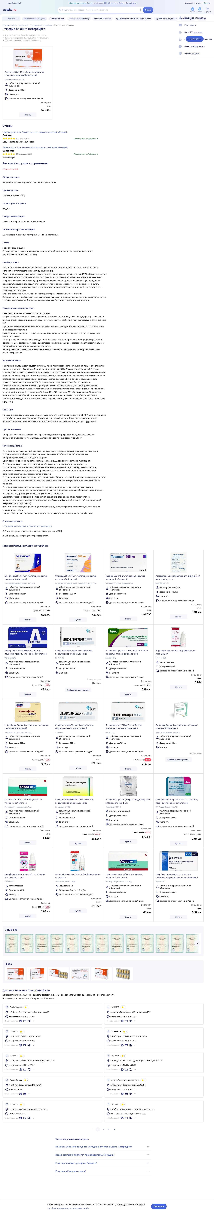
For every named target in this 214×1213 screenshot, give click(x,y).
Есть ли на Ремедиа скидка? (102, 1171)
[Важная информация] (210, 48)
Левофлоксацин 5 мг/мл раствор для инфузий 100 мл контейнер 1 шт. (127, 801)
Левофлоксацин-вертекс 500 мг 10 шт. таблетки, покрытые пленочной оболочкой (177, 876)
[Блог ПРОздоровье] (210, 34)
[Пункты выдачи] (210, 55)
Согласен (159, 1206)
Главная (6, 25)
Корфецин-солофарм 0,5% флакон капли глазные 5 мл (176, 652)
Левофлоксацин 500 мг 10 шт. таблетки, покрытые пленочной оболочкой (74, 801)
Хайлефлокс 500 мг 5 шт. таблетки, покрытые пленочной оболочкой (26, 727)
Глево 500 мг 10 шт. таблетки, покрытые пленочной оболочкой (24, 801)
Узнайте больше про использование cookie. (68, 1208)
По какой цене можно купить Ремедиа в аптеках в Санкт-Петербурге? (102, 1146)
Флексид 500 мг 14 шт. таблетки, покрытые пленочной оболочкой (75, 577)
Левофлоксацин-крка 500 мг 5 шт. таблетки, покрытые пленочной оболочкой (177, 801)
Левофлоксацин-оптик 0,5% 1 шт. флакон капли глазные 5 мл (25, 876)
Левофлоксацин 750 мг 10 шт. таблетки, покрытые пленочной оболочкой (74, 727)
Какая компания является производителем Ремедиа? (102, 1154)
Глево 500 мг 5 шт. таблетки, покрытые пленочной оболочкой (123, 876)
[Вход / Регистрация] (210, 20)
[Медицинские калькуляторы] (210, 41)
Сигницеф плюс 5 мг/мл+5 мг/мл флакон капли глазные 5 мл (78, 876)
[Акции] (192, 10)
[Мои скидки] (210, 27)
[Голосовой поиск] (140, 10)
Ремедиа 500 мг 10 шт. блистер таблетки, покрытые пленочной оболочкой (24, 74)
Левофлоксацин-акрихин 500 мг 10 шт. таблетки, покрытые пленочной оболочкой (26, 652)
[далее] (197, 943)
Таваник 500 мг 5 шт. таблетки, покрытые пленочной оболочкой (125, 577)
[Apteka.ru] (12, 9)
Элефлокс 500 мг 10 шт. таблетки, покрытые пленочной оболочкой (26, 577)
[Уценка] (199, 10)
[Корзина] (207, 10)
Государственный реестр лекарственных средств (28, 526)
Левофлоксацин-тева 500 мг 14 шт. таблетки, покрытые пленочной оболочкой (126, 652)
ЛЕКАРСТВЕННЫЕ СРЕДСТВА (19, 25)
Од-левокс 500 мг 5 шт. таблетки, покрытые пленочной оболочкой (176, 727)
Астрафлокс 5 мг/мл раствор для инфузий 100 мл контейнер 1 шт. (178, 577)
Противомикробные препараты (41, 25)
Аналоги (194, 38)
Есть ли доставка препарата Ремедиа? (102, 1163)
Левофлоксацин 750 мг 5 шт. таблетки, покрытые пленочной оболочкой (123, 727)
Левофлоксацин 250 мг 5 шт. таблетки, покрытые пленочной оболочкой (73, 652)
